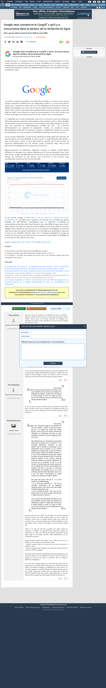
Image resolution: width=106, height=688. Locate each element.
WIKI (72, 7)
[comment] (53, 352)
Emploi (57, 2)
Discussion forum (89, 52)
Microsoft (47, 5)
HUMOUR (83, 7)
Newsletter (48, 2)
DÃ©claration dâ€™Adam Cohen (23, 253)
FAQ (26, 2)
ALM (40, 5)
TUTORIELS (14, 7)
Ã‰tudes (65, 2)
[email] (58, 336)
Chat (39, 2)
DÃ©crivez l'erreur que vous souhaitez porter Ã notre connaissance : (53, 350)
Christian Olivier (27, 48)
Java (53, 5)
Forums (10, 2)
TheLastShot (14, 348)
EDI (66, 5)
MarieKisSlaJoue (14, 453)
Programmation (73, 5)
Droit (73, 2)
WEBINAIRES (27, 7)
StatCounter (46, 253)
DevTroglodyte (14, 418)
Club (80, 2)
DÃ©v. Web (59, 5)
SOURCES (58, 7)
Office (88, 5)
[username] (58, 332)
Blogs (32, 2)
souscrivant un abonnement (47, 303)
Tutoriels (19, 2)
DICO (77, 7)
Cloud (32, 5)
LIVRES (35, 7)
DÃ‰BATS (66, 7)
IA (36, 5)
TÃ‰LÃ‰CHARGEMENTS (46, 7)
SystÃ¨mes (102, 5)
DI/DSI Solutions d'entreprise (19, 5)
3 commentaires (41, 48)
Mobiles (94, 5)
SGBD (82, 5)
